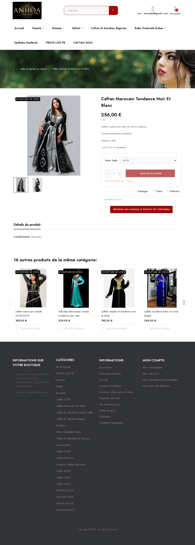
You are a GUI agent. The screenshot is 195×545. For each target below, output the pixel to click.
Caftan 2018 (63, 399)
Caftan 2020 (63, 471)
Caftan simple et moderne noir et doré (118, 314)
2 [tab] (96, 339)
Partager (143, 191)
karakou (60, 425)
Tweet (158, 191)
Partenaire (105, 417)
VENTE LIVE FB (65, 373)
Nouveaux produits (110, 374)
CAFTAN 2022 (65, 490)
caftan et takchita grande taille (74, 412)
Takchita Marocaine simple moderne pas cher (73, 314)
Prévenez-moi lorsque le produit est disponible (141, 209)
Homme (60, 380)
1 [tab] (92, 339)
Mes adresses (151, 374)
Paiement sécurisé (109, 398)
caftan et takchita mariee (70, 419)
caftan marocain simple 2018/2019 (28, 314)
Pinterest (174, 191)
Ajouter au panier (150, 173)
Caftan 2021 (63, 484)
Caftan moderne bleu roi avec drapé (161, 314)
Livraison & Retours (110, 386)
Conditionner (22, 237)
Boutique (61, 393)
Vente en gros (107, 410)
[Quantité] (113, 173)
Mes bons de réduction (156, 386)
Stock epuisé (63, 367)
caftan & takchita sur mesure (73, 438)
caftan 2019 (63, 451)
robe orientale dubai (68, 432)
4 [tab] (103, 339)
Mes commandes (152, 367)
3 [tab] (99, 339)
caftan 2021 (63, 477)
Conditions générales (111, 423)
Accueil (103, 380)
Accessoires (63, 445)
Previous (10, 302)
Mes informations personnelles (160, 380)
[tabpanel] (33, 302)
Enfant (59, 386)
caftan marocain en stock (71, 406)
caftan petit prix (64, 458)
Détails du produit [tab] (27, 224)
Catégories (65, 360)
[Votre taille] (148, 160)
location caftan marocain (70, 464)
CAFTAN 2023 (65, 510)
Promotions (105, 367)
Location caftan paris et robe (116, 392)
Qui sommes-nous (109, 404)
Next (184, 302)
